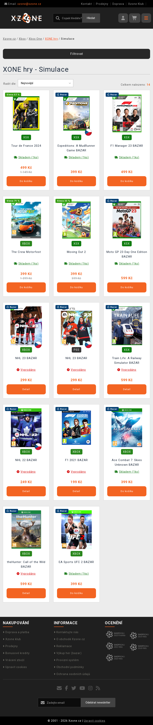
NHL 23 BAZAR (26, 358)
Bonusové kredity (16, 653)
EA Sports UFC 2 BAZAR (76, 562)
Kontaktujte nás (66, 632)
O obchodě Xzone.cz (69, 639)
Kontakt (86, 3)
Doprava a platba (16, 632)
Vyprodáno (28, 369)
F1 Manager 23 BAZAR (127, 145)
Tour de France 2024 (26, 145)
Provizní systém (66, 660)
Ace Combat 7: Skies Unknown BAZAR (127, 462)
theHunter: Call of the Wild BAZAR (26, 564)
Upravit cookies (15, 667)
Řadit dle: (9, 83)
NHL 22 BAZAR (26, 460)
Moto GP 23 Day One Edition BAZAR (126, 254)
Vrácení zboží (13, 660)
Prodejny (102, 3)
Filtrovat (76, 54)
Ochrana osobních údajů (72, 674)
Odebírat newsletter (98, 702)
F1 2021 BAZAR (76, 460)
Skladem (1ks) (28, 157)
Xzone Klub (136, 3)
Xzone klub (12, 639)
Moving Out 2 (76, 252)
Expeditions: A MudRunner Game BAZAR (76, 148)
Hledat (91, 18)
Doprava (118, 3)
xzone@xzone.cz (22, 3)
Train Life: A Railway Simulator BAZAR (127, 360)
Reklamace (63, 646)
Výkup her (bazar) (68, 653)
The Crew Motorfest (26, 252)
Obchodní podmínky (69, 667)
